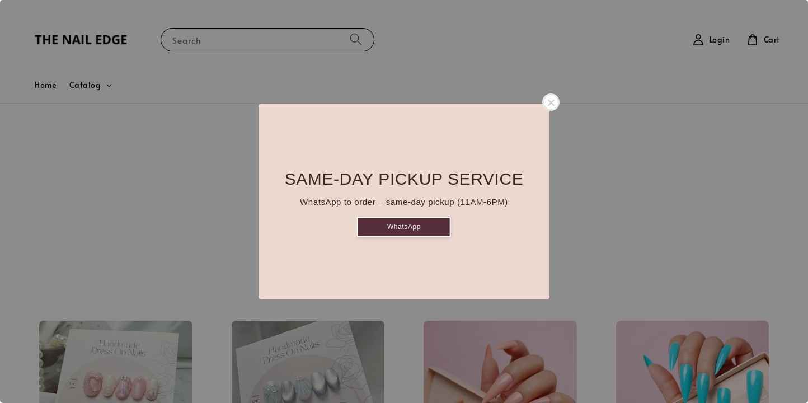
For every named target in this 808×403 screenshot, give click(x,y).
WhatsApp (404, 227)
